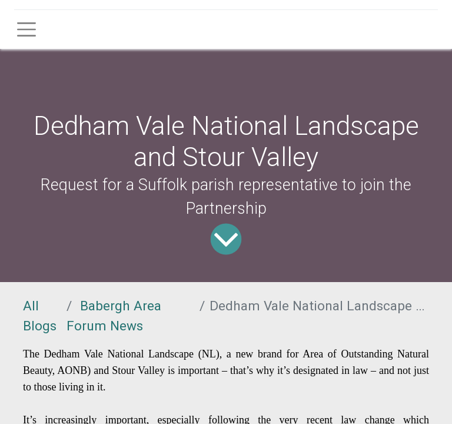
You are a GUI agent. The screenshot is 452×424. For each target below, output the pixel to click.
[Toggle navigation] (26, 29)
